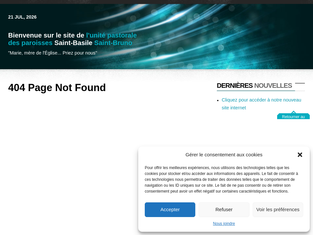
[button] (300, 154)
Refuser (224, 209)
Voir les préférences (278, 209)
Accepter (170, 209)
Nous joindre (224, 223)
